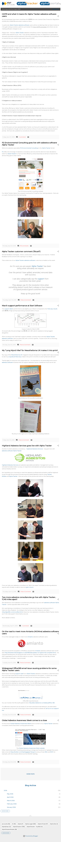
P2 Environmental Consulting (29, 148)
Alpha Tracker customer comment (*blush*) (21, 251)
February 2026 (11, 804)
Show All (55, 9)
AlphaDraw (6, 826)
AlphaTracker (19, 826)
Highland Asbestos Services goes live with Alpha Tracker (27, 446)
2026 (5, 790)
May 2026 (10, 794)
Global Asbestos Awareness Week (20, 723)
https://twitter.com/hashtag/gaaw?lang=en (23, 752)
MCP (51, 752)
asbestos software (7, 362)
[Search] (60, 4)
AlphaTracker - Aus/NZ (35, 826)
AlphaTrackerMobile (9, 829)
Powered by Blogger (30, 836)
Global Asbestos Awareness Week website (32, 748)
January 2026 (11, 807)
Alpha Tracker (20, 32)
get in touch (29, 587)
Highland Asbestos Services (34, 449)
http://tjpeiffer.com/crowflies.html (12, 612)
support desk (9, 309)
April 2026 (10, 797)
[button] (58, 16)
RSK (46, 752)
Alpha (20, 824)
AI (14, 824)
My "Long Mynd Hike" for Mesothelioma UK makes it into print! (30, 350)
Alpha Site (54, 824)
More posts (30, 774)
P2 (2, 152)
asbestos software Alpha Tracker (12, 450)
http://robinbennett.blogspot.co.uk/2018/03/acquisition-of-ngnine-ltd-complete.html (30, 652)
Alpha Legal (30, 824)
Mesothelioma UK (16, 355)
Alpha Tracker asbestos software (19, 25)
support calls (19, 673)
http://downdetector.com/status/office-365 (42, 703)
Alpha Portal (43, 824)
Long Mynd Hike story (14, 356)
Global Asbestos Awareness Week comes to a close (24, 720)
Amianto (30, 637)
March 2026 (11, 800)
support (41, 279)
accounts (6, 824)
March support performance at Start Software (22, 306)
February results (52, 309)
